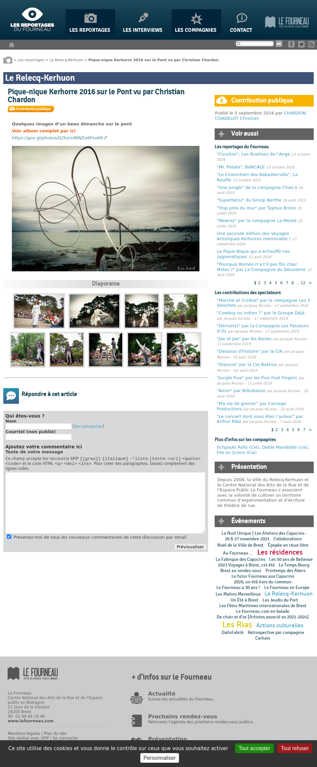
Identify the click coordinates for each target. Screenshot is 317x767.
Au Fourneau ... (238, 553)
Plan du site (55, 733)
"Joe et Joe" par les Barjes (244, 338)
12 (302, 283)
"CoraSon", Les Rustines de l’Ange (253, 154)
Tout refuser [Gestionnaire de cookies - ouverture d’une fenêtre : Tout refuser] (294, 748)
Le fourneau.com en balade (262, 611)
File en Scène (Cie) (237, 452)
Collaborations (287, 539)
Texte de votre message (34, 451)
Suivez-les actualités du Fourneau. (181, 699)
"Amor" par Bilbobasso (241, 390)
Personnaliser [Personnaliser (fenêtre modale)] (160, 758)
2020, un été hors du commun (263, 582)
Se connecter (88, 426)
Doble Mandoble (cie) (284, 447)
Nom (11, 421)
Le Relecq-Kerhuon (66, 60)
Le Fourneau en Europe (286, 587)
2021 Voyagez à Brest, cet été (246, 565)
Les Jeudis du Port (280, 600)
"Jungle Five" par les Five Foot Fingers (257, 377)
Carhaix (262, 638)
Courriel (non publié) (31, 431)
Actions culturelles (279, 625)
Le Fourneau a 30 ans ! (238, 587)
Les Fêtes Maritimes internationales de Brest (262, 606)
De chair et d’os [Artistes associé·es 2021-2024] (263, 617)
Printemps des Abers (285, 570)
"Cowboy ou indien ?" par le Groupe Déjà (261, 312)
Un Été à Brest (244, 600)
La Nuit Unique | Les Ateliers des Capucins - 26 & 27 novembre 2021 (264, 536)
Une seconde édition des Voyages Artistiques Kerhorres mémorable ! (254, 236)
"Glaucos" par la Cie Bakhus (247, 364)
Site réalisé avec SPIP (28, 738)
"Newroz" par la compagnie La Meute (257, 220)
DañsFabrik (233, 632)
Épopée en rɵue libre (288, 545)
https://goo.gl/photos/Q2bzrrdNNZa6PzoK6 (57, 137)
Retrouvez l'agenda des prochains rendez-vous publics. (201, 722)
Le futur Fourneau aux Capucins (262, 576)
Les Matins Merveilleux (238, 594)
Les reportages (31, 60)
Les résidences (280, 552)
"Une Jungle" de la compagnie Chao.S (257, 187)
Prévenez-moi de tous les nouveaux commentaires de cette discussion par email (100, 539)
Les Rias (237, 625)
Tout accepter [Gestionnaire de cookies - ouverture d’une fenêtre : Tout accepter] (254, 748)
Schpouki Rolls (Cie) (238, 447)
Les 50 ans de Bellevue (291, 559)
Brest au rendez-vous (240, 570)
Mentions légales (24, 733)
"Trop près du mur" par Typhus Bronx (256, 207)
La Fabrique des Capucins (240, 559)
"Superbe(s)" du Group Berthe (250, 200)
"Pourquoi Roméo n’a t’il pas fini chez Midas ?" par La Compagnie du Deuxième (261, 267)
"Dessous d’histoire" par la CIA (250, 351)
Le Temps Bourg (294, 565)
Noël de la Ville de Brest (240, 545)
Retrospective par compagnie (276, 632)
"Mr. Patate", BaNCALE (241, 166)
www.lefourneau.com (30, 721)
